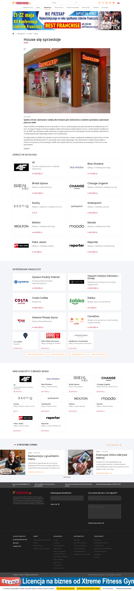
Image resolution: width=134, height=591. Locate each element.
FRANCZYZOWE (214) (58, 354)
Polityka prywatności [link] (123, 588)
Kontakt (96, 557)
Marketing (97, 554)
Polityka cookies (18, 575)
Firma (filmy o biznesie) (61, 557)
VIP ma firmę (57, 565)
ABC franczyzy (59, 7)
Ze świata (57, 543)
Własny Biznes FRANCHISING (42, 540)
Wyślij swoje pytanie (96, 523)
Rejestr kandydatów (73, 7)
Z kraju (30, 34)
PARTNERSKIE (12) (78, 354)
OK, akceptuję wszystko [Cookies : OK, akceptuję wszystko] (65, 588)
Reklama (96, 7)
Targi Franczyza (99, 546)
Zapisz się (55, 504)
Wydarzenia (57, 548)
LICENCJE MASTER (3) (99, 354)
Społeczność (86, 7)
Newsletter (97, 540)
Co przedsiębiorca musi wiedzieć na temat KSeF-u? (23, 485)
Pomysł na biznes (59, 568)
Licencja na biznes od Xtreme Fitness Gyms (85, 485)
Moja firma (57, 562)
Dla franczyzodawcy (80, 546)
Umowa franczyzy (79, 548)
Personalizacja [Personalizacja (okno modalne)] (108, 588)
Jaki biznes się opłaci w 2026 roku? (115, 484)
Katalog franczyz (28, 7)
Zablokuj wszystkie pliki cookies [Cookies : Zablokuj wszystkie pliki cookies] (88, 588)
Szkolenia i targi (38, 546)
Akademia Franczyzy (100, 551)
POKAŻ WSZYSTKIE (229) (36, 354)
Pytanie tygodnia (59, 546)
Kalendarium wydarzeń (101, 543)
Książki (35, 543)
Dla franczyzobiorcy (80, 543)
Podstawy (77, 540)
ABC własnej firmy (79, 551)
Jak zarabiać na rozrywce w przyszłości (51, 485)
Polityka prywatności (31, 575)
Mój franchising (58, 559)
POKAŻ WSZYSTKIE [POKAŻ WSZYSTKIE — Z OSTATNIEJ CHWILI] (114, 445)
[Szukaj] (63, 2)
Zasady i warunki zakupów (41, 548)
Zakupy (38, 7)
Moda (36, 34)
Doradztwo (105, 7)
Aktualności (47, 7)
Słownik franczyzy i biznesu (82, 554)
